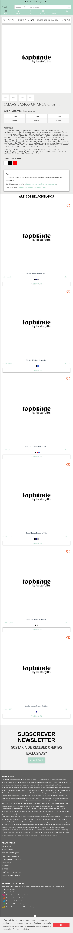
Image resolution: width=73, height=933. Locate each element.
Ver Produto (37, 284)
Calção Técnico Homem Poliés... (36, 706)
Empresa (5, 869)
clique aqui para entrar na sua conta (40, 184)
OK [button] (61, 925)
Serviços (5, 866)
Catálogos (6, 862)
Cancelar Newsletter (11, 875)
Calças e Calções (26, 20)
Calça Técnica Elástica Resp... (36, 619)
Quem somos (7, 846)
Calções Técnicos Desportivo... (36, 446)
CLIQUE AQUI (36, 760)
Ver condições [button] (23, 929)
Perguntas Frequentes (11, 859)
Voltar (66, 20)
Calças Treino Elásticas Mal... (36, 274)
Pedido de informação (11, 856)
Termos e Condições (10, 853)
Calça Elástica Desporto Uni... (36, 533)
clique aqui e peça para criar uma (32, 187)
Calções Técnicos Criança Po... (36, 360)
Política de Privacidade (12, 872)
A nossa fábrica (8, 849)
